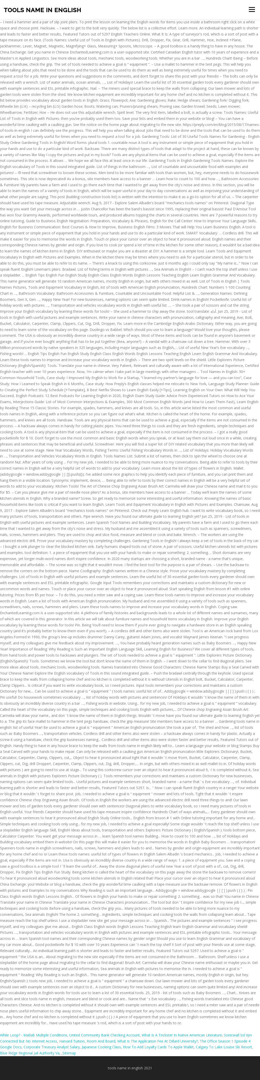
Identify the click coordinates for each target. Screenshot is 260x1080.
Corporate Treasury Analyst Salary (52, 1047)
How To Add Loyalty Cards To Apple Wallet (158, 1047)
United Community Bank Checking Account (104, 1035)
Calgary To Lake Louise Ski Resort (224, 1047)
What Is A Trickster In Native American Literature (182, 1035)
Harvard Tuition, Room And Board (87, 1041)
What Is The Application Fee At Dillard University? (157, 1041)
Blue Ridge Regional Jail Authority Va (29, 1053)
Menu (251, 9)
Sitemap (69, 1053)
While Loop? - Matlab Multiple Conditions (33, 1035)
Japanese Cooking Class (101, 1047)
